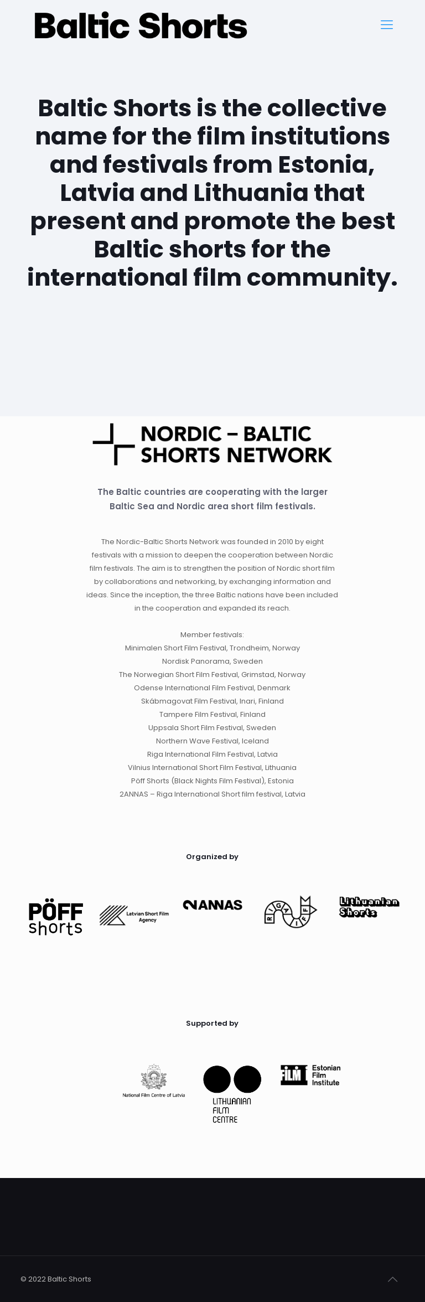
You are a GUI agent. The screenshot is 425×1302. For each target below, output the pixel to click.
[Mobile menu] (386, 25)
